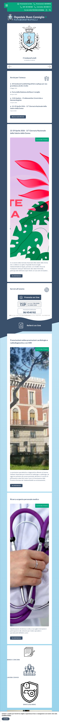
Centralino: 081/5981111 (42, 7)
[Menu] (6, 5)
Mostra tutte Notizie (18, 117)
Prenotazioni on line (24, 4)
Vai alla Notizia (16, 276)
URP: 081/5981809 (26, 7)
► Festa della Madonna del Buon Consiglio (25, 92)
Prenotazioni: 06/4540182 (42, 4)
